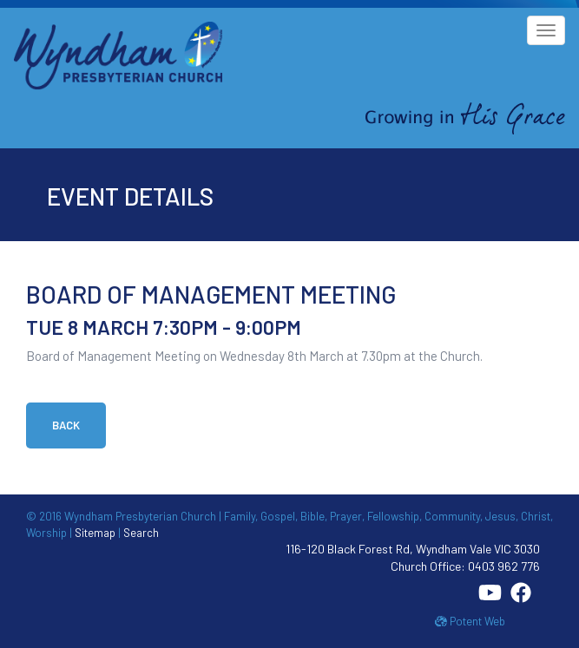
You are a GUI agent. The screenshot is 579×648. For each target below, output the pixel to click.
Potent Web (470, 621)
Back (66, 425)
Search (141, 533)
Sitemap (95, 533)
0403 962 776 (504, 566)
